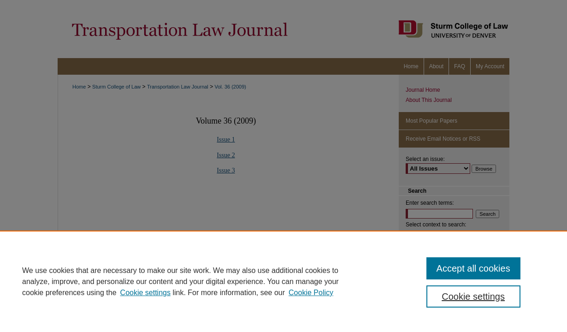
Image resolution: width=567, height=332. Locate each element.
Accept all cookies (473, 268)
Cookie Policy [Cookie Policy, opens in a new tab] (311, 292)
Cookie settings (145, 292)
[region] (283, 281)
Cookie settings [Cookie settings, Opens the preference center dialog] (473, 296)
